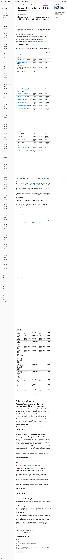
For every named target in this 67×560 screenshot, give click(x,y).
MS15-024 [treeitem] (5, 226)
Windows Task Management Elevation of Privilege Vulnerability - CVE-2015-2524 (60, 16)
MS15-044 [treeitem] (5, 190)
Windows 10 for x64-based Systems (22, 150)
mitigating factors (31, 426)
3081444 (46, 147)
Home (21, 4)
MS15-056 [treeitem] (5, 168)
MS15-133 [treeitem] (5, 28)
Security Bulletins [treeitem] (5, 15)
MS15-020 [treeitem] (5, 233)
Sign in (65, 1)
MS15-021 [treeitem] (5, 231)
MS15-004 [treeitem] (5, 262)
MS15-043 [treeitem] (5, 191)
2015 (31, 4)
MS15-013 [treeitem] (5, 246)
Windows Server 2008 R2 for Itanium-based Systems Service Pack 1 (23, 89)
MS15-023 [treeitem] (5, 228)
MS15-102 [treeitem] (5, 84)
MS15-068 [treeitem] (5, 146)
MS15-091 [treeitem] (5, 104)
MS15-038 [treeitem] (5, 201)
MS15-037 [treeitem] (5, 202)
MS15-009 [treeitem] (5, 253)
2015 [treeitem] (4, 22)
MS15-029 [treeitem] (5, 217)
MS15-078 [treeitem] (5, 128)
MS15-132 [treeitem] (5, 30)
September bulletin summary (30, 207)
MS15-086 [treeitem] (5, 113)
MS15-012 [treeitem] (5, 248)
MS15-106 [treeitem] (5, 77)
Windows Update (45, 178)
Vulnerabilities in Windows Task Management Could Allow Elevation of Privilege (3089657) (60, 7)
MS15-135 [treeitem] (5, 24)
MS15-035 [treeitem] (5, 206)
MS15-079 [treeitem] (5, 126)
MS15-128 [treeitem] (5, 37)
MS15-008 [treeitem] (5, 255)
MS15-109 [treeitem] (5, 71)
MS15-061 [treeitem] (5, 159)
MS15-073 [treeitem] (5, 137)
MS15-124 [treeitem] (5, 44)
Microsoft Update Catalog (40, 194)
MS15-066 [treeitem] (5, 150)
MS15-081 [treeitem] (5, 122)
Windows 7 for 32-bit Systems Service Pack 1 (24, 77)
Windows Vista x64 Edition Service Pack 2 (23, 62)
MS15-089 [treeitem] (5, 108)
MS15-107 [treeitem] (5, 75)
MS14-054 (46, 97)
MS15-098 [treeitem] (5, 91)
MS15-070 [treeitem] (5, 142)
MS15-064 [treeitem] (5, 153)
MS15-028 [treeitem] (5, 219)
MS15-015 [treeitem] (5, 242)
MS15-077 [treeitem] (5, 130)
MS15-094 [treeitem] (5, 99)
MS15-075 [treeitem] (5, 133)
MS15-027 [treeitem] (5, 221)
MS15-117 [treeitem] (5, 57)
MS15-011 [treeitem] (5, 250)
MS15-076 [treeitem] (5, 131)
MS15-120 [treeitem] (5, 51)
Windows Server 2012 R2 (20, 125)
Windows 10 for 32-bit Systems (21, 147)
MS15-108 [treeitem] (5, 73)
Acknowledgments (37, 509)
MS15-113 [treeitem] (5, 64)
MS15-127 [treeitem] (5, 39)
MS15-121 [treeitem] (5, 50)
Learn (17, 4)
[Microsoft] (1, 1)
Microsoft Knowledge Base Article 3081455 (34, 184)
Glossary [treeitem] (3, 304)
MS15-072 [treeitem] (5, 139)
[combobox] (6, 6)
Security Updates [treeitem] (4, 8)
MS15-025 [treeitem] (5, 224)
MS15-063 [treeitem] (5, 155)
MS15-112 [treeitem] (5, 66)
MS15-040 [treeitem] (5, 197)
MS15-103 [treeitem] (5, 82)
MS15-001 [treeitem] (5, 268)
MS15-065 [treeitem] (5, 151)
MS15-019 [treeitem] (5, 235)
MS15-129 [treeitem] (5, 35)
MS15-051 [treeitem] (5, 177)
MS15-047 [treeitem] (5, 184)
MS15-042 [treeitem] (5, 193)
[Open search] (62, 1)
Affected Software (57, 11)
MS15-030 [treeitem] (5, 215)
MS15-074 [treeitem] (5, 135)
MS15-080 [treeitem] (5, 124)
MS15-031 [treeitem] (5, 213)
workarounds (30, 431)
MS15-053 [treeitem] (5, 173)
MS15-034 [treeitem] (5, 208)
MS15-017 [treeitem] (5, 239)
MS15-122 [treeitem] (5, 48)
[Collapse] (12, 4)
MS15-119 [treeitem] (5, 53)
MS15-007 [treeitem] (5, 257)
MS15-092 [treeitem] (5, 102)
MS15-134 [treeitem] (5, 26)
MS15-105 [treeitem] (5, 79)
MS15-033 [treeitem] (5, 210)
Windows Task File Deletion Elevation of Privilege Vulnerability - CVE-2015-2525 (60, 19)
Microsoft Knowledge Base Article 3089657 (39, 41)
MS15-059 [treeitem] (5, 162)
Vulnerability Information (59, 14)
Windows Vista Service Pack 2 (21, 59)
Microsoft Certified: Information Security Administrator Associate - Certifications (29, 546)
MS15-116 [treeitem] (5, 59)
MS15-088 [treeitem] (5, 110)
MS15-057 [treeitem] (5, 166)
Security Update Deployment (59, 25)
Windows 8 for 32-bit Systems (21, 93)
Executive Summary (58, 9)
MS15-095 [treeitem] (5, 97)
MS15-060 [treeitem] (5, 161)
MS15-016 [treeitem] (5, 241)
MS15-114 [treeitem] (5, 62)
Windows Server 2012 (20, 122)
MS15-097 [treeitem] (5, 93)
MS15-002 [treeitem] (5, 266)
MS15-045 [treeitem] (5, 188)
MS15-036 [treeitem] (5, 204)
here (17, 502)
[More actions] (50, 5)
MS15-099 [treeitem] (5, 90)
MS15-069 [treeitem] (5, 144)
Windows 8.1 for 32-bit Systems (22, 105)
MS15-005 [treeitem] (5, 261)
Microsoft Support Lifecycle (32, 49)
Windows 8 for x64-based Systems (22, 99)
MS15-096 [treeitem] (5, 95)
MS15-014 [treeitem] (5, 244)
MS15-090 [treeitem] (5, 106)
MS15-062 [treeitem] (5, 157)
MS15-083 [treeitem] (5, 119)
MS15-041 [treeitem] (5, 195)
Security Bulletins (26, 4)
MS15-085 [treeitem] (5, 115)
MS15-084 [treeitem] (5, 117)
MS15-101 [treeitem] (5, 86)
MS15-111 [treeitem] (5, 68)
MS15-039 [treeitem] (5, 199)
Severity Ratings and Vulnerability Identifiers (60, 13)
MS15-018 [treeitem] (5, 237)
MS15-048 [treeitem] (5, 182)
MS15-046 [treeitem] (5, 186)
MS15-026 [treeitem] (5, 222)
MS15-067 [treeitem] (5, 148)
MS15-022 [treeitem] (5, 230)
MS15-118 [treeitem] (5, 55)
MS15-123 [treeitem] (5, 46)
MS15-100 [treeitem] (5, 88)
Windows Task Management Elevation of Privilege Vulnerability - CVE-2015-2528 (60, 23)
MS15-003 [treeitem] (5, 264)
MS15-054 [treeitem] (5, 171)
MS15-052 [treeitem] (5, 175)
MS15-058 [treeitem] (5, 164)
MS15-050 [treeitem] (5, 179)
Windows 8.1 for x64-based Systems (22, 111)
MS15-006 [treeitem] (5, 259)
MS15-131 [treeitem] (5, 31)
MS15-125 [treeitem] (5, 42)
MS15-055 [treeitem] (5, 170)
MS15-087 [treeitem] (5, 111)
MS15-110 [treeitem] (5, 70)
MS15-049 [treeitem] (5, 181)
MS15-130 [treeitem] (5, 33)
